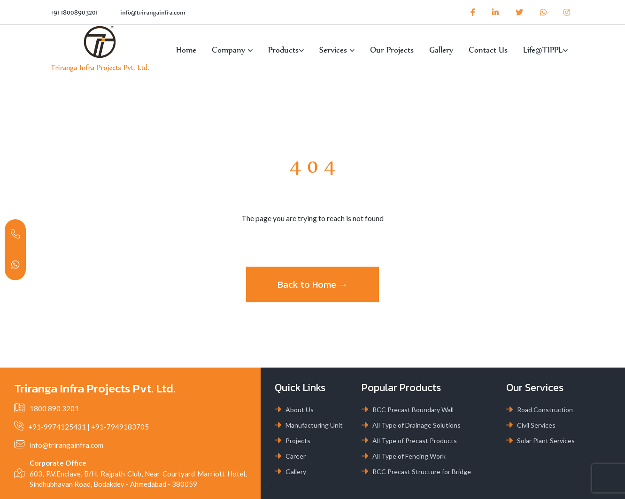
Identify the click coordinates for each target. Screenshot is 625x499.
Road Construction (545, 410)
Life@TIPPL (545, 49)
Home (186, 49)
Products (286, 49)
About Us (299, 410)
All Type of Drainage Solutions (416, 425)
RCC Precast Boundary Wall (413, 410)
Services (337, 49)
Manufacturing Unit (314, 425)
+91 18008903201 (74, 12)
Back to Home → (313, 284)
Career (295, 456)
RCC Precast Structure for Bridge (421, 472)
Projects (297, 441)
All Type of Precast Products (414, 441)
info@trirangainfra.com (152, 12)
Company (232, 49)
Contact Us (488, 49)
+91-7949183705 (120, 426)
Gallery (441, 49)
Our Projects (392, 49)
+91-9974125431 (57, 426)
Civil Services (536, 425)
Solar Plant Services (546, 441)
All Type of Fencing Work (409, 456)
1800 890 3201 (54, 408)
